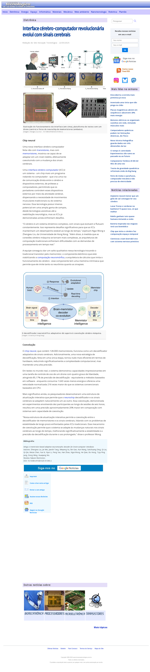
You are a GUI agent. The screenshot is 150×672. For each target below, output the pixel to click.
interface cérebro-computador (43, 169)
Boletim (63, 648)
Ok (125, 50)
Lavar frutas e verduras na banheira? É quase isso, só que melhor (124, 209)
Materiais (57, 11)
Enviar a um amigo (37, 490)
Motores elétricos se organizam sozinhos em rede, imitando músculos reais (124, 123)
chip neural (30, 350)
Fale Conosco (72, 648)
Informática (45, 11)
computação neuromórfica (50, 257)
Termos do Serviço (86, 648)
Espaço (33, 11)
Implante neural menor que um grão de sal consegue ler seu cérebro (124, 199)
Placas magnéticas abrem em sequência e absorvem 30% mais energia (123, 113)
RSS (31, 503)
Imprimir (33, 476)
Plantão (123, 11)
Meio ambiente (81, 11)
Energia (24, 11)
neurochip (69, 397)
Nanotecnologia (98, 11)
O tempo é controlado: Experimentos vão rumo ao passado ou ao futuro (122, 153)
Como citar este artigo (39, 483)
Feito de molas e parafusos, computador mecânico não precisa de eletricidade (123, 179)
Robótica (112, 11)
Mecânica (67, 11)
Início (5, 11)
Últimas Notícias (52, 648)
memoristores (30, 153)
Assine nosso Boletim (39, 496)
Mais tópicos (100, 627)
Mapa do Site (99, 648)
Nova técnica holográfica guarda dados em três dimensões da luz (121, 143)
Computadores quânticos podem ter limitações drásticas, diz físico (121, 133)
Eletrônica (14, 11)
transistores (43, 150)
